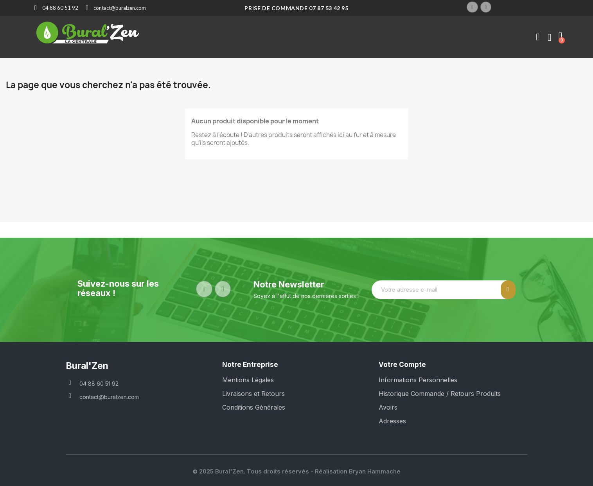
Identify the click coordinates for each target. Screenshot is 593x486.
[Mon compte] (538, 37)
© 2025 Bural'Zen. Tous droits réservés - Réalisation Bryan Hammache (296, 471)
